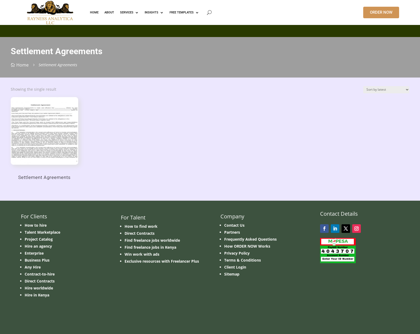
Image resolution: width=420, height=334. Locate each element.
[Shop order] (386, 89)
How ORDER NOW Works (247, 246)
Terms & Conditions (242, 260)
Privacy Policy (237, 253)
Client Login (235, 267)
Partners (232, 232)
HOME (94, 12)
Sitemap (231, 274)
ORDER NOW (381, 12)
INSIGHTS (151, 12)
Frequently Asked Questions (250, 239)
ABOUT (109, 12)
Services (126, 12)
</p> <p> (210, 30)
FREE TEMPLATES (182, 12)
